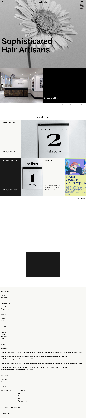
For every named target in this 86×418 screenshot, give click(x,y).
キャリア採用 (5, 297)
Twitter (3, 334)
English (3, 381)
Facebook (4, 336)
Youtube (3, 330)
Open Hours (21, 390)
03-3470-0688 (23, 401)
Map (20, 398)
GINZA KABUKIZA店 (10, 407)
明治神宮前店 (8, 390)
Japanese (4, 379)
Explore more (81, 198)
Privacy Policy (5, 309)
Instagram (4, 332)
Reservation (51, 98)
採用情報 (3, 295)
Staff (19, 393)
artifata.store (4, 348)
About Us (3, 307)
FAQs (2, 320)
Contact (3, 318)
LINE (2, 338)
